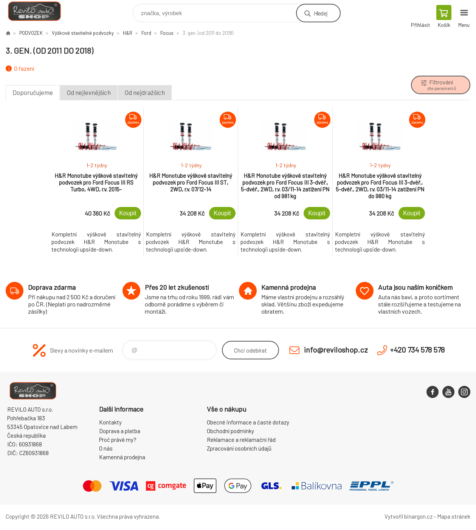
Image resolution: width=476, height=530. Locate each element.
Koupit (127, 213)
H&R (127, 33)
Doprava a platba (119, 430)
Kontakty (110, 422)
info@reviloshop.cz (336, 349)
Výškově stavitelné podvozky (83, 33)
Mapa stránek (453, 516)
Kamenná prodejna (122, 457)
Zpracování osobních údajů (239, 448)
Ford (146, 33)
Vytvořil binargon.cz (409, 516)
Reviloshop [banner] (39, 11)
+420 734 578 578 (417, 349)
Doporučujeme (32, 92)
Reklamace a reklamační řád (241, 439)
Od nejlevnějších (89, 92)
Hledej (320, 13)
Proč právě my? (117, 439)
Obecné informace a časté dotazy (248, 422)
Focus (167, 33)
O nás (106, 448)
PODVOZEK (31, 33)
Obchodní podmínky (230, 430)
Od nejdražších (145, 92)
